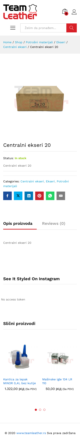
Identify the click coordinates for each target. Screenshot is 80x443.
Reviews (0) (53, 223)
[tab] (20, 225)
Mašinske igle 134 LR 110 (57, 381)
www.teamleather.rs (31, 433)
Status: (8, 158)
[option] (20, 368)
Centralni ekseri (32, 181)
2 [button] (40, 410)
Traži (71, 27)
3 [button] (44, 410)
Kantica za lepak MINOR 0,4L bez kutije (19, 381)
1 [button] (36, 410)
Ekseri (50, 181)
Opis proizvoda (17, 223)
